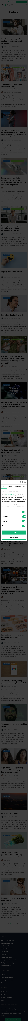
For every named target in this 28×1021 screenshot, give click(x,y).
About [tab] (24, 486)
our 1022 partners (11, 494)
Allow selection (14, 537)
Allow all (14, 532)
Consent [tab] (4, 486)
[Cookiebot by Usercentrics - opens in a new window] (20, 482)
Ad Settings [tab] (17, 486)
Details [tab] (10, 486)
